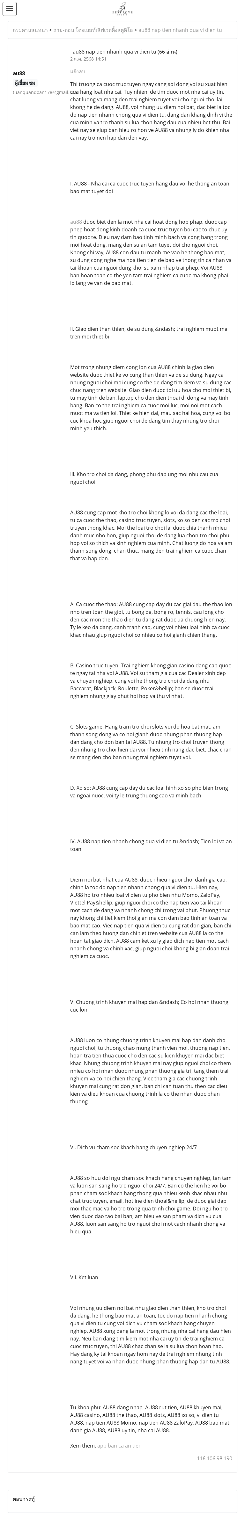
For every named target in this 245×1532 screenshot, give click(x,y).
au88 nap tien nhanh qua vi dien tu (180, 29)
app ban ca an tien (119, 1445)
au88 (76, 221)
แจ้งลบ (77, 71)
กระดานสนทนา (30, 29)
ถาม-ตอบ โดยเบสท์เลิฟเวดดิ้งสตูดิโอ (93, 29)
